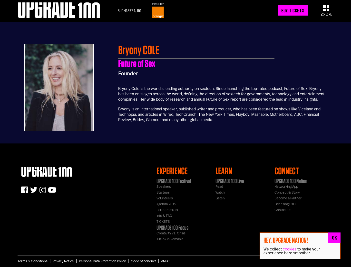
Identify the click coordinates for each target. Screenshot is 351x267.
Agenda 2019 (166, 204)
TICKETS (163, 221)
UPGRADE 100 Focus (172, 228)
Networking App (286, 186)
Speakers (163, 186)
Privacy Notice (63, 261)
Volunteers (164, 198)
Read (219, 186)
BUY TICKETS (292, 10)
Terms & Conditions (33, 261)
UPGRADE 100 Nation (290, 181)
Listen (220, 198)
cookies (289, 249)
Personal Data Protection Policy (102, 261)
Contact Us (282, 210)
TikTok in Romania (169, 239)
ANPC (165, 261)
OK (334, 237)
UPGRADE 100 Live (229, 181)
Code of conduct (143, 261)
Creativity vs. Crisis (170, 233)
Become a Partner (288, 198)
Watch (220, 192)
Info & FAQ (164, 216)
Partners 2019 (167, 210)
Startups (163, 192)
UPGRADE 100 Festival (173, 181)
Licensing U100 (286, 204)
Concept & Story (287, 192)
